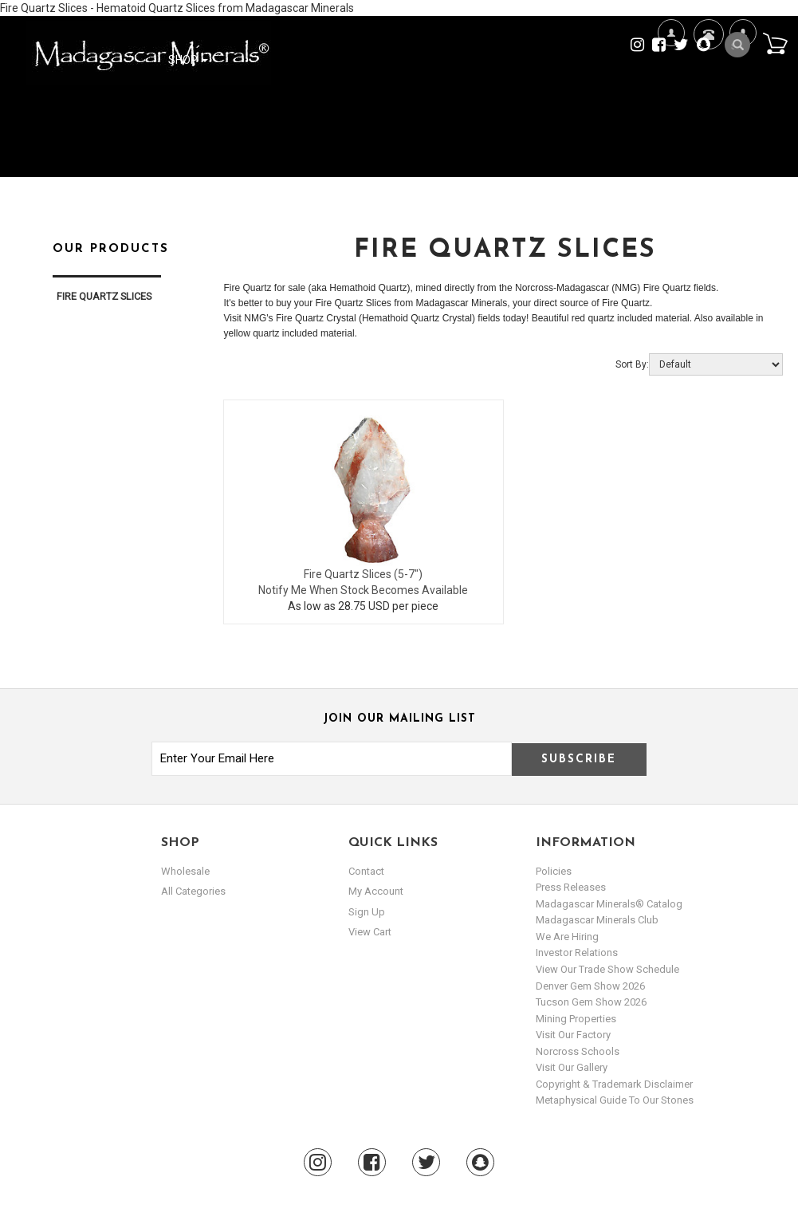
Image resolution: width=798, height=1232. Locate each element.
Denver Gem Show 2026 (590, 986)
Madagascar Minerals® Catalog (609, 904)
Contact (707, 54)
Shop (188, 59)
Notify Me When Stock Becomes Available (363, 590)
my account (375, 891)
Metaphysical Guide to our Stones (615, 1100)
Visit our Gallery (571, 1067)
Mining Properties (576, 1019)
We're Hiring (671, 84)
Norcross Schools (577, 1051)
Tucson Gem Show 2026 (591, 1002)
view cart (369, 932)
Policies (554, 871)
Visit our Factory (573, 1035)
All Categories (193, 891)
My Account (742, 84)
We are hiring (567, 937)
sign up (366, 912)
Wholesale (185, 871)
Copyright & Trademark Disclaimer (614, 1084)
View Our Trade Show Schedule (607, 969)
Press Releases (571, 887)
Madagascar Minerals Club (597, 920)
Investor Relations (577, 952)
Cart (775, 43)
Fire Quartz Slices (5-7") (363, 574)
